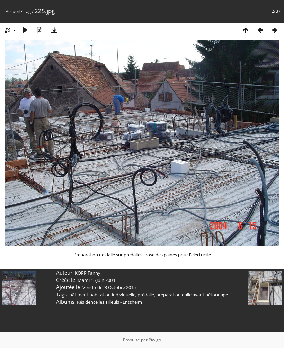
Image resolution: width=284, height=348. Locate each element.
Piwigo (155, 340)
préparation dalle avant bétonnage (192, 295)
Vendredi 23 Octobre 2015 (109, 287)
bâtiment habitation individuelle (102, 295)
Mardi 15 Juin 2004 (96, 280)
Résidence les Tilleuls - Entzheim (109, 302)
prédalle (145, 295)
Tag (27, 11)
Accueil (13, 11)
